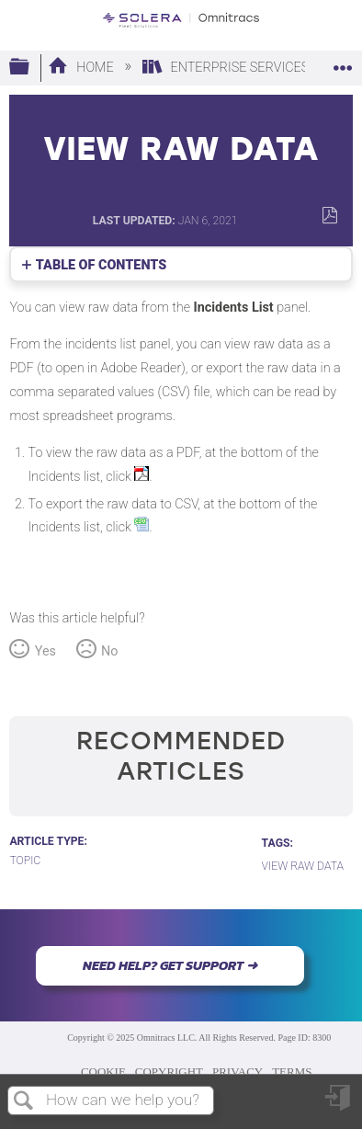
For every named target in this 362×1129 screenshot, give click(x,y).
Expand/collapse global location (343, 62)
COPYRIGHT (169, 1071)
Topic (24, 860)
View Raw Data (303, 866)
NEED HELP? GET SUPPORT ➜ (170, 965)
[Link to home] (181, 20)
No (109, 651)
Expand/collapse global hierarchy (31, 67)
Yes (45, 651)
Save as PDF (329, 215)
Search (23, 1102)
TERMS (291, 1071)
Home (82, 67)
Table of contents (101, 265)
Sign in (339, 1105)
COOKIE (103, 1071)
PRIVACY (237, 1071)
